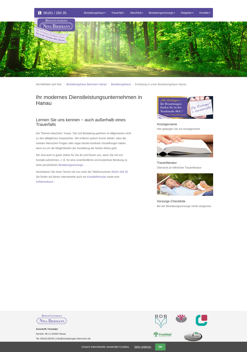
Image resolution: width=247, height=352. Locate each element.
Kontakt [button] (204, 12)
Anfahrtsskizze (44, 181)
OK (160, 346)
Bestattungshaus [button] (95, 12)
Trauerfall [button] (118, 12)
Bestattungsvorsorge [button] (162, 12)
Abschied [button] (136, 12)
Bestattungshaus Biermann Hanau (86, 84)
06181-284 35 (119, 171)
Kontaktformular (96, 176)
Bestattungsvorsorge (70, 164)
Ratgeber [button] (187, 12)
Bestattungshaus (121, 84)
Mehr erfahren (142, 346)
